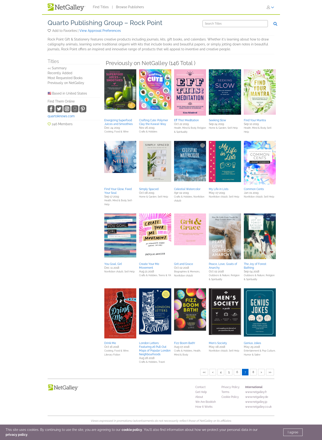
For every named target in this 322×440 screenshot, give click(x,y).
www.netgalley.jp (256, 401)
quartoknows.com (61, 116)
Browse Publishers (130, 7)
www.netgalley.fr (256, 392)
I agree (293, 432)
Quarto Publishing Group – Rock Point (105, 23)
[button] (50, 30)
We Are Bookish (205, 401)
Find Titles (101, 7)
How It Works (204, 406)
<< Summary (57, 68)
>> (270, 372)
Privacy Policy (230, 387)
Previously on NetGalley (66, 83)
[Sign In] (270, 7)
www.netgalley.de (256, 397)
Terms (225, 392)
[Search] (235, 23)
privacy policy (17, 434)
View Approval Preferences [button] (100, 31)
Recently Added (60, 73)
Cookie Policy (230, 397)
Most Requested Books (65, 78)
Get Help (201, 392)
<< (204, 372)
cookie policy (132, 430)
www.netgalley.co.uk (258, 406)
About (199, 397)
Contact (200, 387)
